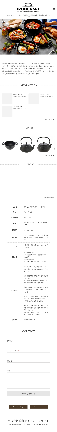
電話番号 (10, 361)
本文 (8, 371)
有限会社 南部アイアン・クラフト (28, 420)
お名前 (10, 341)
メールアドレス (13, 351)
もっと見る (49, 119)
